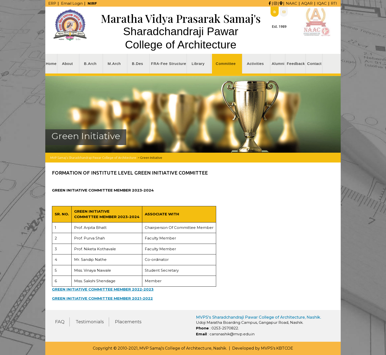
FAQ (59, 322)
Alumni (278, 63)
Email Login (72, 3)
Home (51, 63)
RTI (334, 3)
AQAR (307, 3)
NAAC (291, 3)
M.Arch (114, 63)
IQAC (322, 3)
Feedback (296, 63)
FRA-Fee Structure (168, 63)
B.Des (137, 63)
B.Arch (90, 63)
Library (198, 63)
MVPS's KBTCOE (277, 348)
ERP (52, 3)
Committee (226, 63)
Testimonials (90, 322)
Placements (128, 322)
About (67, 63)
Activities (255, 63)
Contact (314, 63)
